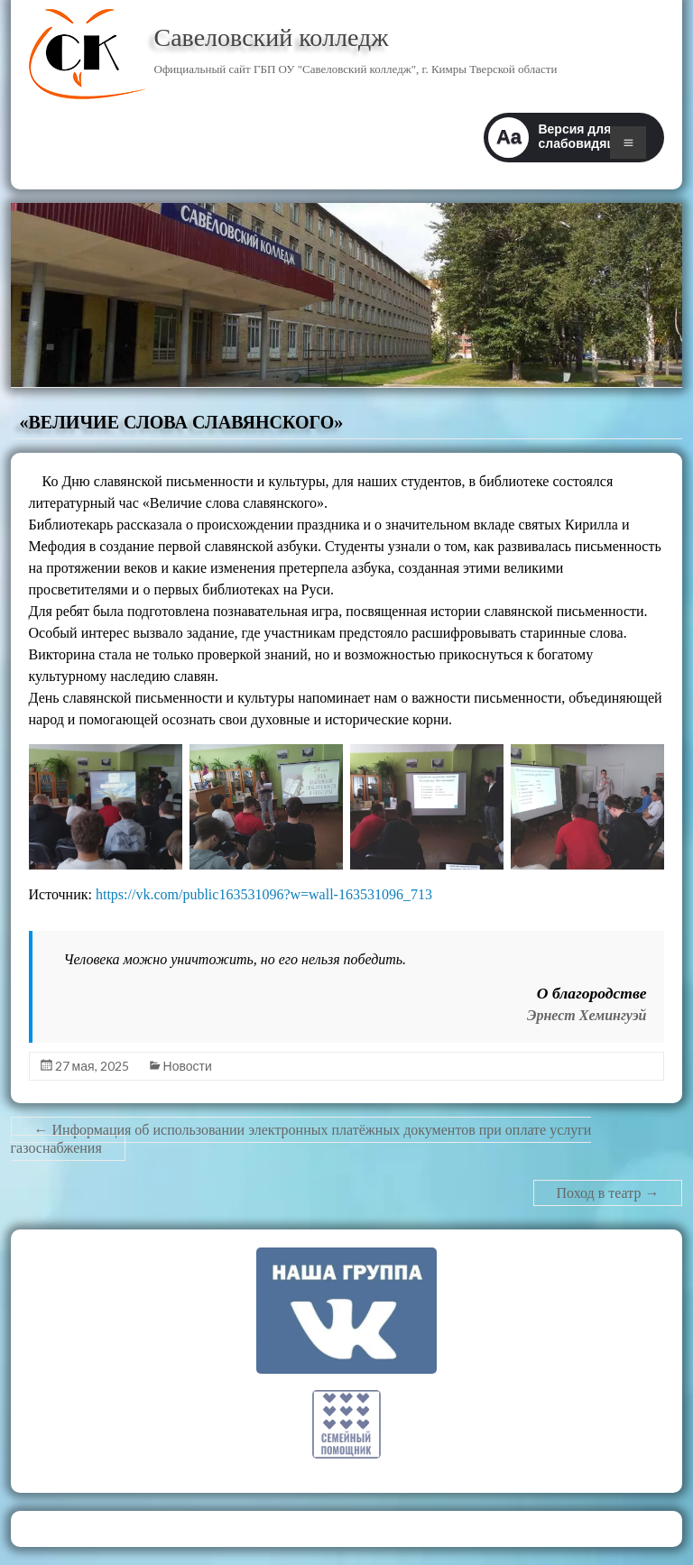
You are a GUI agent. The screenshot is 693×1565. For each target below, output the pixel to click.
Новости (187, 1065)
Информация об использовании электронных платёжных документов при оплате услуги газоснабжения (301, 1138)
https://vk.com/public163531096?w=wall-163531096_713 (264, 894)
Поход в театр (608, 1193)
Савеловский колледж (271, 37)
